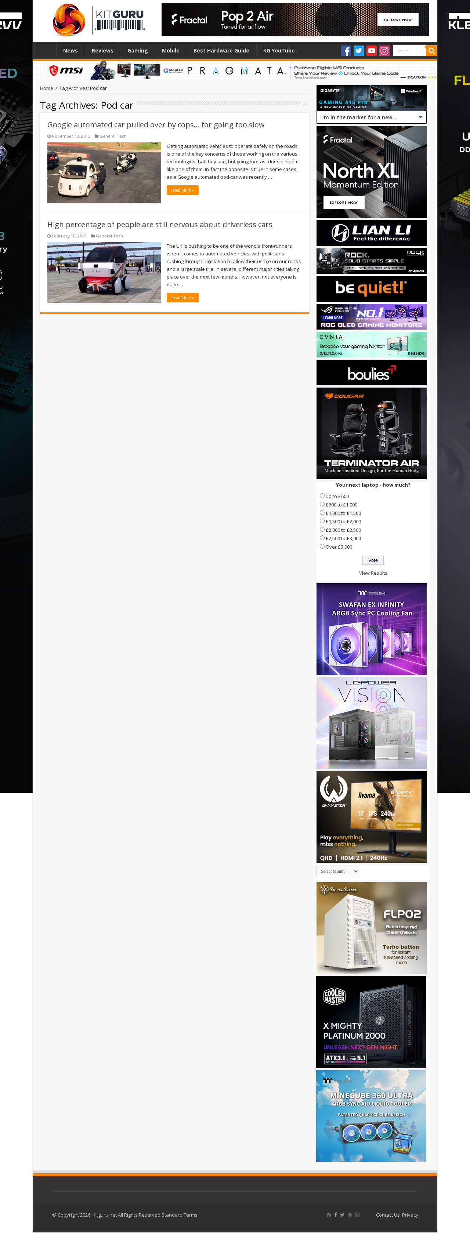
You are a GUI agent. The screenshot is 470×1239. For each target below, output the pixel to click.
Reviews (102, 50)
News (70, 50)
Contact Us (388, 1214)
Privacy (410, 1214)
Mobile (171, 50)
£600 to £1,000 (341, 504)
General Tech (113, 136)
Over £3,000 (339, 547)
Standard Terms (180, 1214)
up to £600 (337, 496)
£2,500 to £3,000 (343, 538)
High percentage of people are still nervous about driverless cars (159, 224)
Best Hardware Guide (221, 50)
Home (46, 49)
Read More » (182, 190)
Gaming (137, 50)
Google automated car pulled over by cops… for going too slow (156, 125)
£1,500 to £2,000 (343, 521)
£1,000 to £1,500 (343, 513)
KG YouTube (279, 50)
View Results (373, 573)
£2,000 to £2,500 (343, 530)
